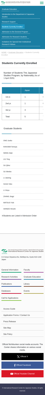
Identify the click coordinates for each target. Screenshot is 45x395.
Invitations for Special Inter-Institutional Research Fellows (16, 43)
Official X (22, 356)
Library (27, 284)
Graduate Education (9, 9)
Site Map (7, 328)
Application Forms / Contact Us (16, 315)
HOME (3, 52)
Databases (6, 291)
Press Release (9, 321)
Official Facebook (22, 365)
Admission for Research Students (14, 37)
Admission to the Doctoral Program (15, 32)
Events (27, 291)
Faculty (27, 270)
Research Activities (9, 277)
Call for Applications (9, 298)
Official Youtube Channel (22, 374)
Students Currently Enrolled (12, 27)
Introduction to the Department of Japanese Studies (18, 15)
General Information (9, 270)
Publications (6, 284)
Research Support (8, 22)
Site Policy (7, 334)
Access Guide (9, 309)
